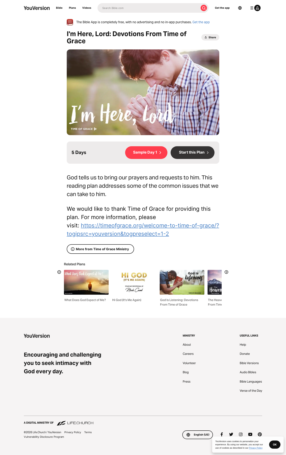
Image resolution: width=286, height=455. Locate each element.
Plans (72, 7)
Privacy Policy (72, 432)
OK (275, 444)
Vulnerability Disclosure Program (44, 436)
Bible (59, 7)
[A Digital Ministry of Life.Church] (143, 421)
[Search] (148, 8)
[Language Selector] (240, 8)
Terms (88, 432)
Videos (86, 7)
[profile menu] (254, 8)
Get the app (222, 7)
